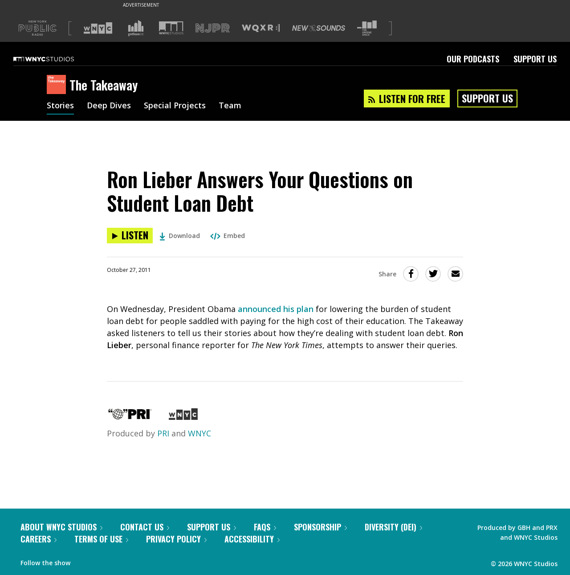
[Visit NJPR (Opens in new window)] (212, 28)
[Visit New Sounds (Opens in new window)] (318, 28)
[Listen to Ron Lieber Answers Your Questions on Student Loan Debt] (130, 235)
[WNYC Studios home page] (54, 59)
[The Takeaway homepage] (58, 85)
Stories (60, 106)
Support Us (535, 59)
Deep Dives (109, 106)
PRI (163, 433)
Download (179, 235)
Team (230, 106)
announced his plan (276, 309)
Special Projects (175, 106)
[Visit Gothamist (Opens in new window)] (136, 28)
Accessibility (252, 539)
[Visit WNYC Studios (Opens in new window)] (171, 27)
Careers (38, 539)
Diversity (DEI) (393, 527)
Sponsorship (320, 527)
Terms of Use (101, 539)
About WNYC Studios (61, 527)
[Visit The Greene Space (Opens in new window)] (367, 28)
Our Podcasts (473, 59)
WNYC (199, 433)
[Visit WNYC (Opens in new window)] (98, 28)
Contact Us (144, 527)
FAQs (265, 527)
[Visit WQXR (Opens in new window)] (261, 28)
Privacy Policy (176, 539)
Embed (227, 235)
